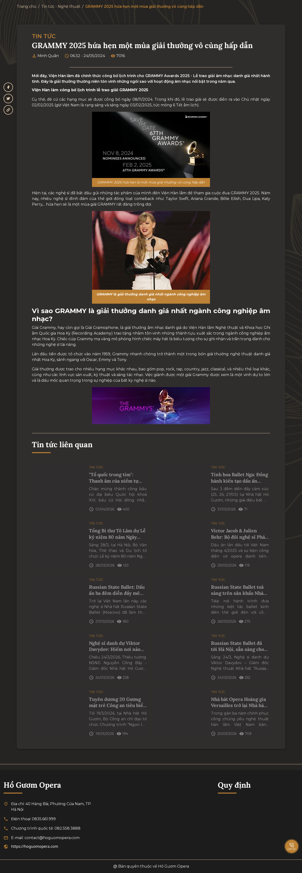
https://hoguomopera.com (34, 846)
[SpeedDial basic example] (291, 841)
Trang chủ (26, 6)
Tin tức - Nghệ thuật (60, 6)
